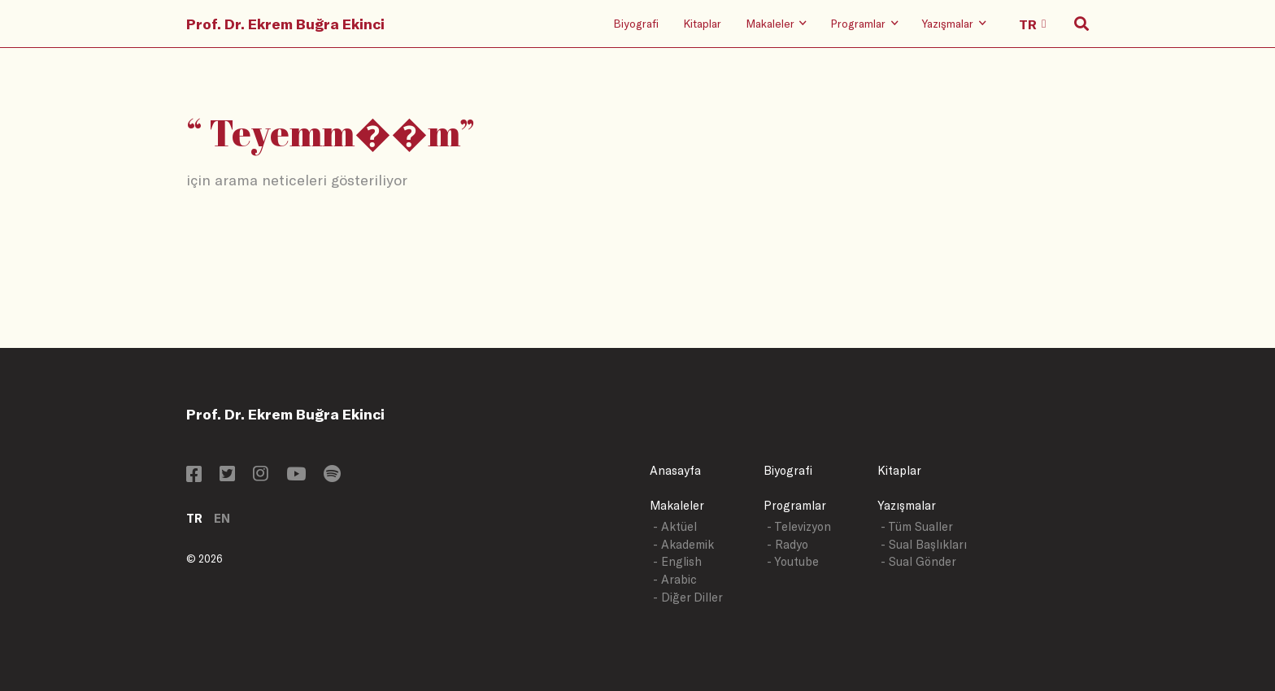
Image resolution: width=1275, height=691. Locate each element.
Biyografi (636, 23)
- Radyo (787, 544)
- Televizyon (799, 526)
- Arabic (675, 579)
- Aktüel (675, 526)
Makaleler (677, 505)
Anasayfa (675, 470)
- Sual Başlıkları (924, 544)
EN (222, 518)
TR (194, 518)
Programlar (795, 505)
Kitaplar (702, 23)
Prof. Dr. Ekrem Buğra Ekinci (285, 24)
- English (677, 561)
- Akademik (683, 544)
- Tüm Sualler (917, 526)
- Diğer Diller (688, 597)
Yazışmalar (906, 505)
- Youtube (793, 561)
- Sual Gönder (918, 561)
